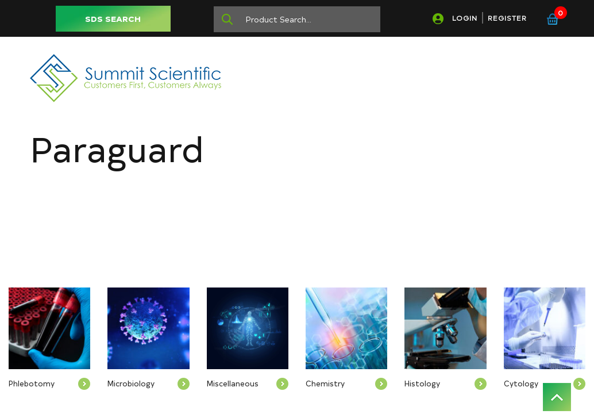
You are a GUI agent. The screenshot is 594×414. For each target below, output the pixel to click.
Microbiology (131, 383)
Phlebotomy (32, 383)
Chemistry (325, 383)
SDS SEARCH (113, 18)
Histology (422, 383)
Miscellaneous (233, 383)
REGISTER (507, 17)
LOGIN (464, 17)
